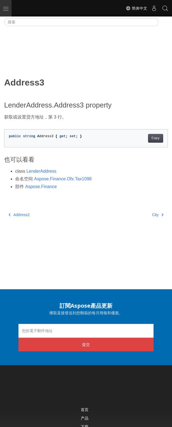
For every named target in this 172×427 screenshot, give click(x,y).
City (157, 215)
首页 (84, 409)
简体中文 (136, 8)
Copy (156, 138)
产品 (84, 418)
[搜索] (81, 22)
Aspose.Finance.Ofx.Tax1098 (63, 179)
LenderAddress (41, 171)
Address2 (19, 215)
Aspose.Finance (41, 186)
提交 (86, 344)
